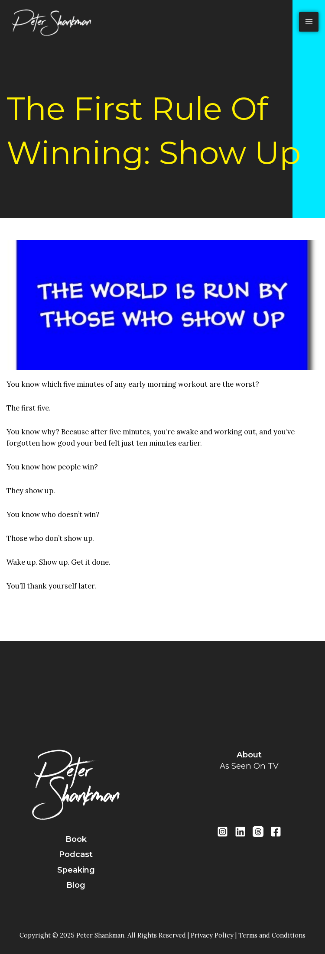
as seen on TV (249, 766)
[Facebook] (276, 831)
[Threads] (258, 831)
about (249, 755)
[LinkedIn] (240, 831)
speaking (76, 870)
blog (75, 885)
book (76, 839)
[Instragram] (222, 831)
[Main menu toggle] (308, 22)
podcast (76, 854)
